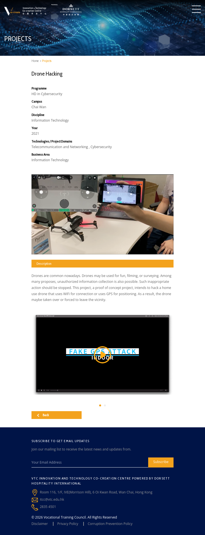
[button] (100, 405)
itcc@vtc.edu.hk (52, 499)
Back (43, 415)
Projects (47, 61)
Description (43, 263)
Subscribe (161, 461)
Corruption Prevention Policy (110, 523)
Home (35, 61)
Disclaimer (39, 523)
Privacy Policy (67, 523)
